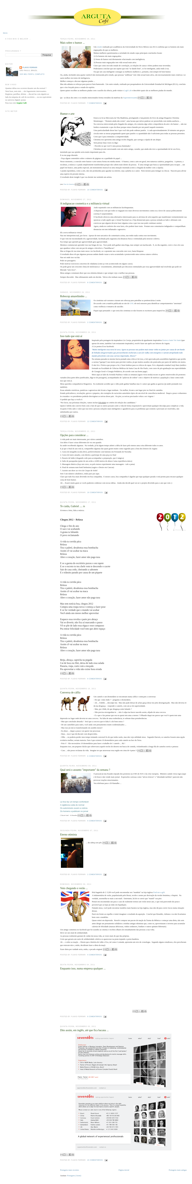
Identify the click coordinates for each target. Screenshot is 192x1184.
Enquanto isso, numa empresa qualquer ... (83, 968)
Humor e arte (67, 113)
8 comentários (94, 282)
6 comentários (94, 756)
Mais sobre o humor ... (72, 42)
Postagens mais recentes (69, 1170)
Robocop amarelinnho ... (73, 296)
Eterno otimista (68, 834)
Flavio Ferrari (29, 67)
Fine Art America (69, 184)
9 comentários (94, 679)
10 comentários (95, 190)
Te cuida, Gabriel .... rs (72, 506)
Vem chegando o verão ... (74, 888)
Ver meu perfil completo (32, 74)
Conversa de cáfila (70, 692)
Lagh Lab (127, 90)
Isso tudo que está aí (71, 336)
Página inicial (123, 1170)
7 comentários (94, 103)
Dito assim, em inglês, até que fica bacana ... (84, 1030)
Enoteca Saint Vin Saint (171, 340)
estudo (99, 47)
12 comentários (95, 421)
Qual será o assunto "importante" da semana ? (85, 769)
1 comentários (94, 874)
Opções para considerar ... (74, 435)
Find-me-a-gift (159, 892)
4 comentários (94, 821)
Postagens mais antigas (178, 1170)
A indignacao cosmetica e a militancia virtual (84, 203)
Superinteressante (130, 97)
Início (5, 33)
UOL (132, 303)
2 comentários (94, 322)
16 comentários (95, 492)
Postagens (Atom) (74, 1175)
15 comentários (95, 1160)
